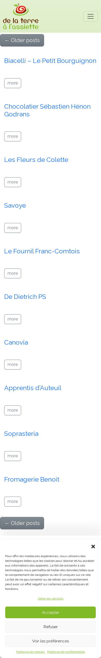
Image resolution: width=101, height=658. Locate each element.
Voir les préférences (50, 641)
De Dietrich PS (25, 296)
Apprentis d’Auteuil (32, 388)
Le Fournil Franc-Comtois (42, 251)
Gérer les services (50, 598)
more (13, 83)
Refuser (51, 626)
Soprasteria (21, 433)
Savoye (15, 205)
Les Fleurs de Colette (36, 159)
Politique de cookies (30, 652)
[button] (93, 546)
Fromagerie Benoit (31, 479)
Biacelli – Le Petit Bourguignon (50, 60)
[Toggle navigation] (90, 16)
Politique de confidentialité (66, 652)
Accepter (50, 612)
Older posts (22, 40)
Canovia (16, 342)
